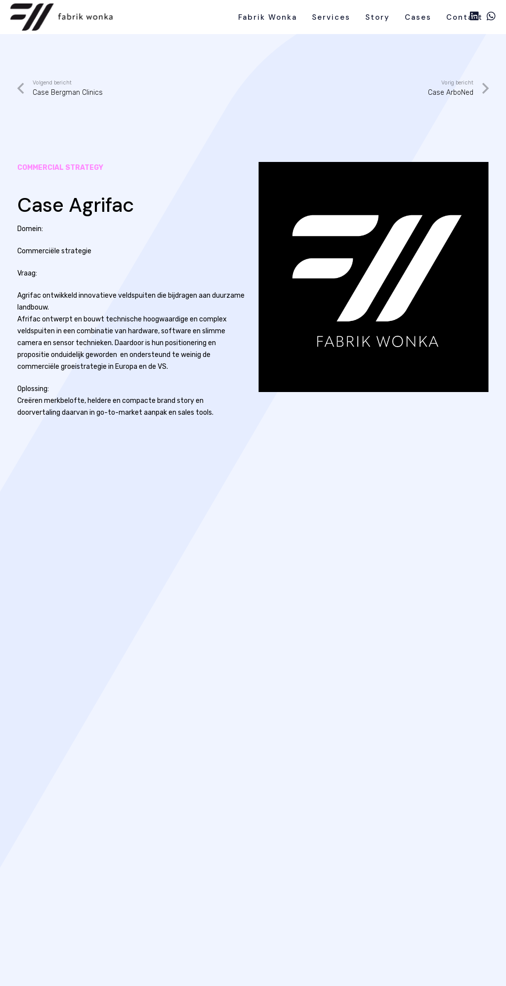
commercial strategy (60, 167)
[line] (61, 17)
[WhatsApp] (491, 16)
